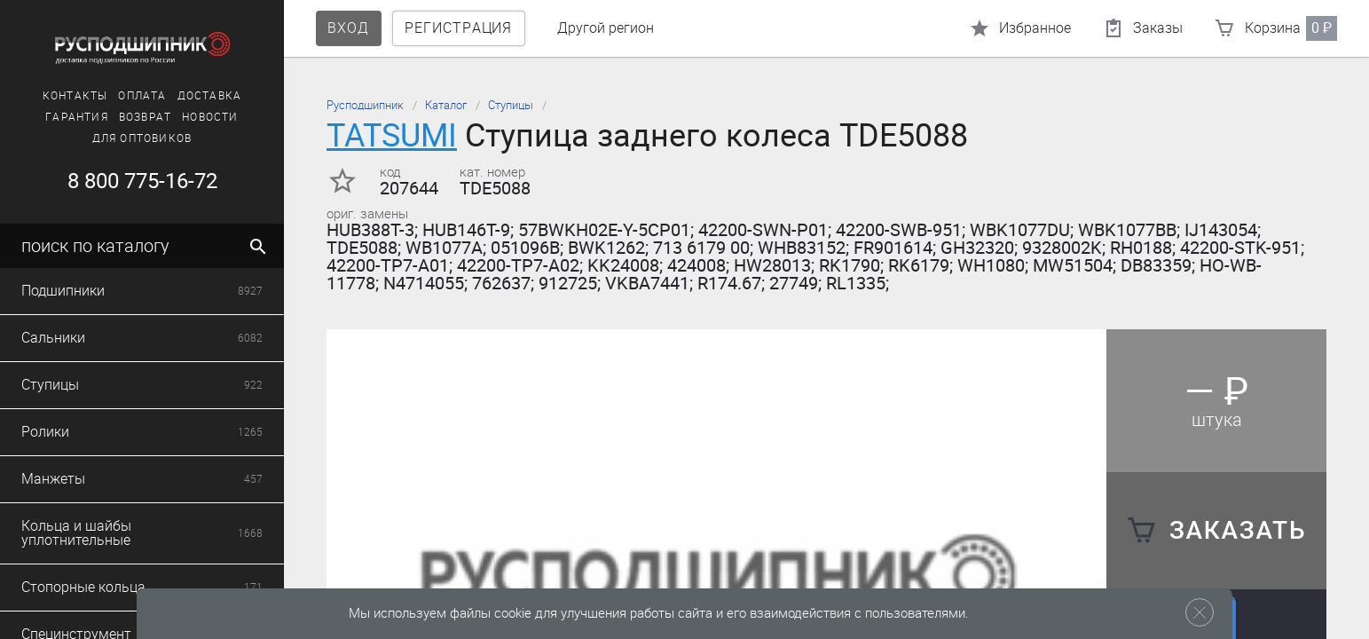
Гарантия (76, 117)
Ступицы (510, 105)
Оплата (142, 96)
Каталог (446, 105)
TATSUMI (392, 135)
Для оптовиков (142, 138)
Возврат (145, 117)
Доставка (209, 96)
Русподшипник (365, 105)
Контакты (75, 96)
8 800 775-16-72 (142, 181)
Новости (210, 117)
